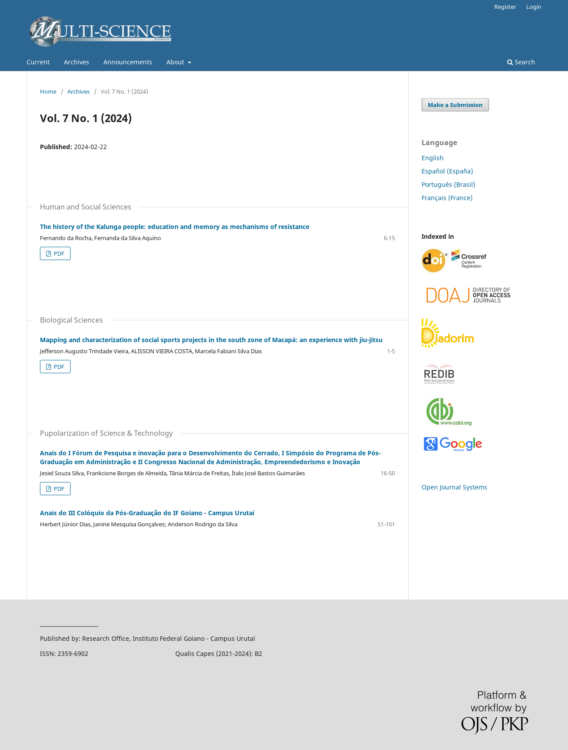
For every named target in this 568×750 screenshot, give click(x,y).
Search (521, 62)
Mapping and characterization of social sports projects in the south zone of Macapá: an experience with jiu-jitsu (211, 340)
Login (533, 7)
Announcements (127, 62)
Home (48, 91)
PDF (58, 253)
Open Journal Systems (454, 487)
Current (38, 62)
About (176, 62)
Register (505, 7)
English (433, 158)
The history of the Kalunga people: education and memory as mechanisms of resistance (174, 226)
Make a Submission (455, 105)
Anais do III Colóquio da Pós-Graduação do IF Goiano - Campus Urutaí (147, 513)
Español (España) (447, 171)
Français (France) (447, 197)
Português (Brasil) (448, 184)
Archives (76, 62)
